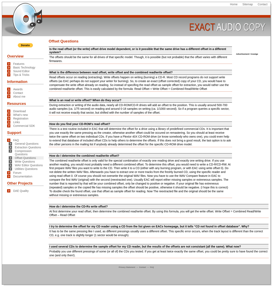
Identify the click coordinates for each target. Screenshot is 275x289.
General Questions (27, 143)
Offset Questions (25, 158)
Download (19, 111)
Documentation (22, 176)
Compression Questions (23, 152)
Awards (18, 89)
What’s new (20, 114)
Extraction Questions (28, 147)
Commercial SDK (24, 125)
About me (19, 96)
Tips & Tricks (21, 74)
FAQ (16, 140)
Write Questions (25, 161)
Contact (262, 4)
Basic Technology (24, 67)
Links (16, 122)
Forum (17, 172)
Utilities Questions (26, 169)
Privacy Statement (127, 267)
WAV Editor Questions (29, 165)
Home (233, 4)
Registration (20, 118)
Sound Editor (21, 71)
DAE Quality (21, 190)
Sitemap (248, 4)
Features (18, 63)
